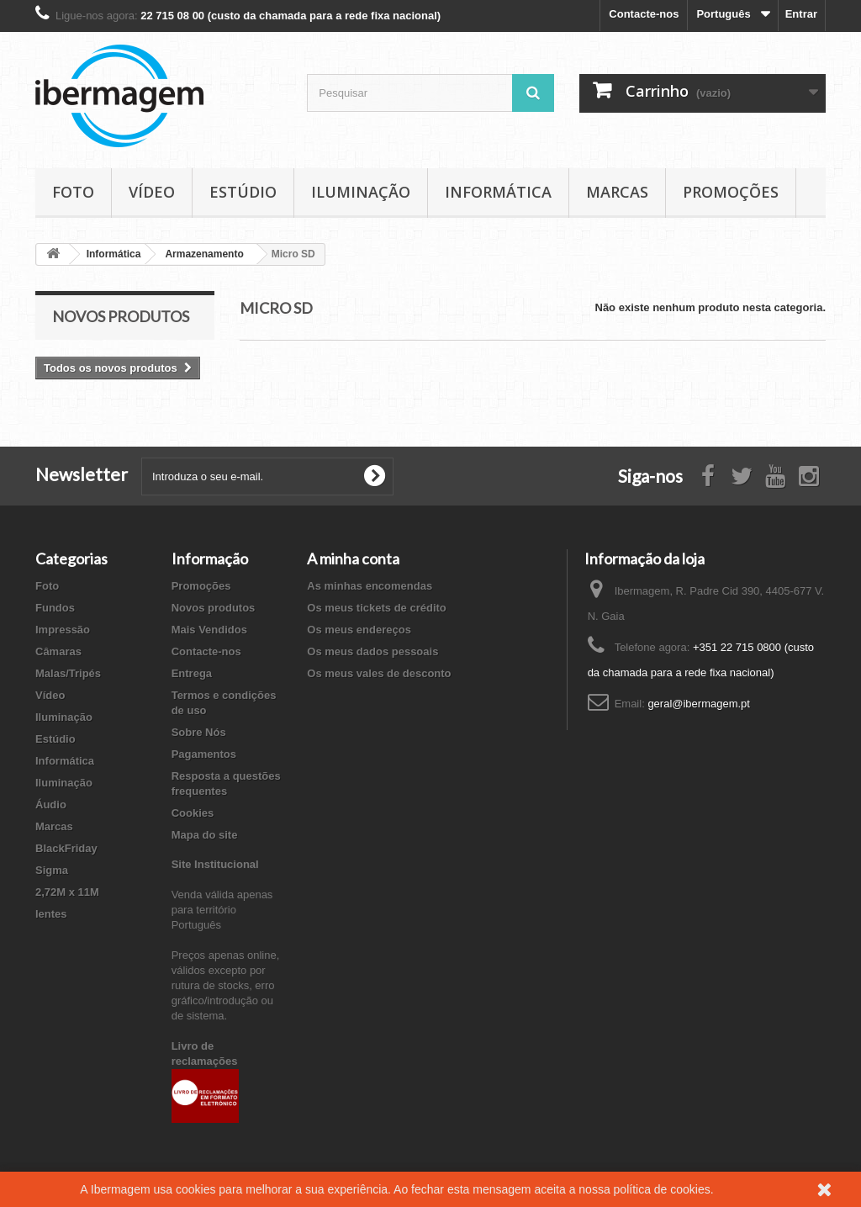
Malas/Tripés (68, 673)
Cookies (193, 813)
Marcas (617, 192)
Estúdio (243, 192)
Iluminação (360, 192)
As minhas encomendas (369, 586)
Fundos (55, 607)
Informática (498, 192)
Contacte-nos (644, 14)
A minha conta (353, 558)
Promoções (731, 192)
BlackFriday (66, 848)
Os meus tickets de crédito (376, 607)
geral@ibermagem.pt (698, 703)
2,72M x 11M (67, 892)
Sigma (51, 870)
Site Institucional (215, 864)
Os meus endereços (359, 629)
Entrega (192, 673)
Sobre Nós (199, 732)
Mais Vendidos (209, 629)
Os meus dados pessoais (372, 651)
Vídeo (152, 192)
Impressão (62, 629)
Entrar (801, 14)
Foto (73, 192)
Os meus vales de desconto (379, 673)
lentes (51, 914)
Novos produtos (120, 316)
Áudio (50, 804)
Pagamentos (204, 754)
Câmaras (58, 651)
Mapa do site (205, 834)
